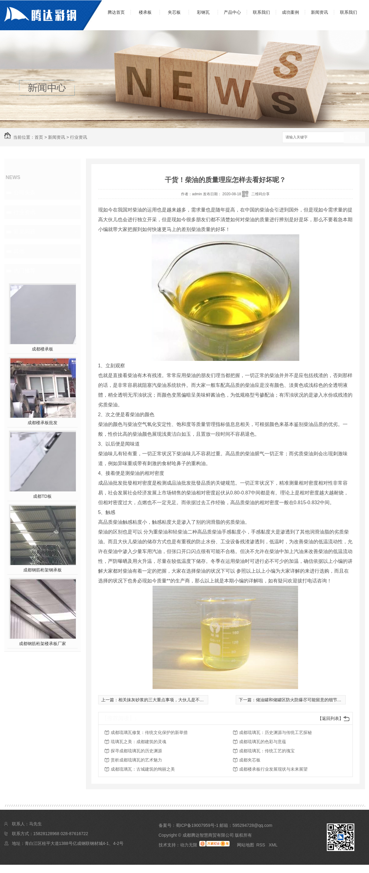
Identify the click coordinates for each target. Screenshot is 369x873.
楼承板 (145, 12)
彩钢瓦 (203, 12)
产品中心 (232, 12)
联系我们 (261, 12)
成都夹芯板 (249, 759)
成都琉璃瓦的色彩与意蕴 (262, 741)
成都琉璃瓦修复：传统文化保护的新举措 (149, 732)
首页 (39, 137)
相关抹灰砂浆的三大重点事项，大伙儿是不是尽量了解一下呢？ (178, 699)
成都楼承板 (42, 349)
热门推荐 (24, 271)
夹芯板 (174, 12)
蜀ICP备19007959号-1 (197, 825)
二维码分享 (260, 194)
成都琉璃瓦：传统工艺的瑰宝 (267, 750)
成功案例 (290, 12)
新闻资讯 (319, 12)
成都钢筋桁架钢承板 (42, 569)
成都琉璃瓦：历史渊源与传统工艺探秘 (275, 732)
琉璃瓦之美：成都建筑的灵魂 (138, 741)
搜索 (354, 137)
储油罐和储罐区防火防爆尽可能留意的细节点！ (301, 699)
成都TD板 (42, 496)
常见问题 (24, 232)
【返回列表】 (330, 718)
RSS (261, 844)
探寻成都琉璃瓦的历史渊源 (136, 750)
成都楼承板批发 (42, 422)
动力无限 (188, 844)
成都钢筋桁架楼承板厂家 (42, 643)
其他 (18, 251)
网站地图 (245, 844)
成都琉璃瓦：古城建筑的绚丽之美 (143, 769)
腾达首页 (116, 12)
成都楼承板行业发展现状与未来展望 (273, 769)
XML (273, 844)
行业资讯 (78, 137)
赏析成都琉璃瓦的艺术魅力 (136, 759)
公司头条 (24, 192)
